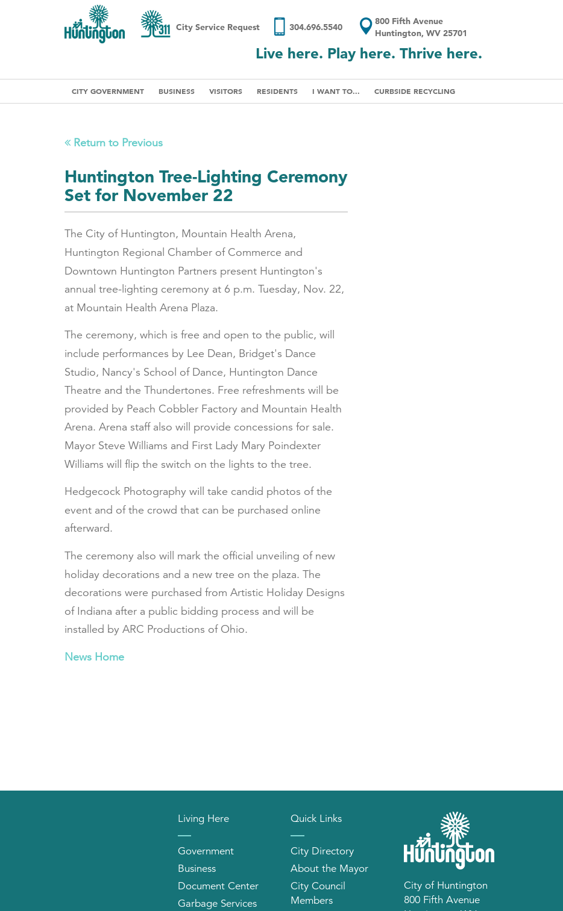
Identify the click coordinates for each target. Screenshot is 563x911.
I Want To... (336, 91)
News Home (94, 657)
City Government (108, 91)
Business (177, 91)
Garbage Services (217, 903)
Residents (277, 91)
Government (206, 851)
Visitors (225, 91)
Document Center (218, 886)
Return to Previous (113, 142)
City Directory (322, 851)
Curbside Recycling (414, 91)
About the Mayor (329, 868)
